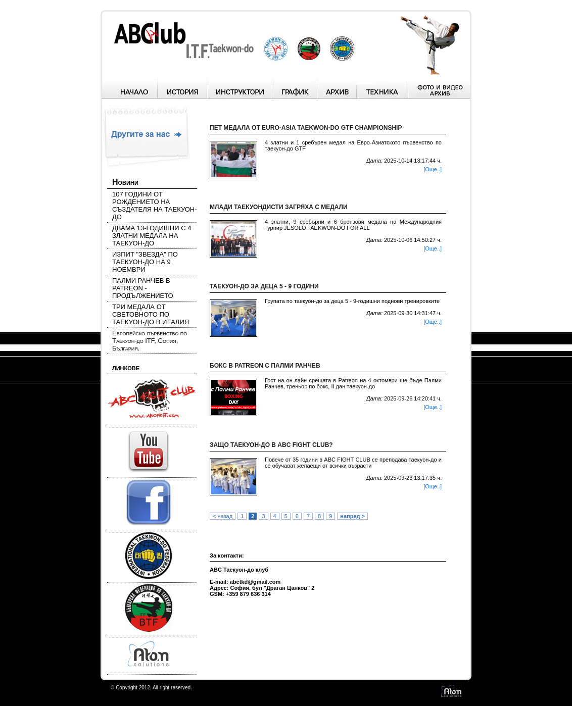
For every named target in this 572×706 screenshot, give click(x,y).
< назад (222, 516)
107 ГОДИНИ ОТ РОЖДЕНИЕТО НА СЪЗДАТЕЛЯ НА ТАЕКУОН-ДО (154, 205)
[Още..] (432, 169)
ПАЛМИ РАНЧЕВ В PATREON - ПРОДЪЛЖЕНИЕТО (142, 288)
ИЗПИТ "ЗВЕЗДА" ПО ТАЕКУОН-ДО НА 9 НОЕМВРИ (145, 261)
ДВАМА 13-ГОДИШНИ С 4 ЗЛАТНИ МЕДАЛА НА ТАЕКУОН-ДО (151, 235)
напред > (352, 516)
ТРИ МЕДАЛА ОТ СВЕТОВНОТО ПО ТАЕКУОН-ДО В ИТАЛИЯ (150, 314)
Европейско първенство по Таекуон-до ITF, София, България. (149, 340)
